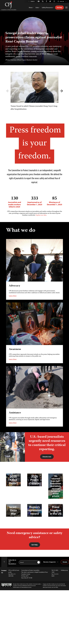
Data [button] (37, 7)
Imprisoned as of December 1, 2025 (34, 201)
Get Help (59, 7)
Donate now (47, 457)
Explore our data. (41, 215)
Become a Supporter (49, 562)
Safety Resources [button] (47, 7)
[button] (66, 1)
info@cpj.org (64, 570)
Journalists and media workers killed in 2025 (14, 202)
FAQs (57, 587)
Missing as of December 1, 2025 (54, 201)
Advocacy (14, 286)
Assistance (15, 413)
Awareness (15, 349)
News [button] (30, 7)
